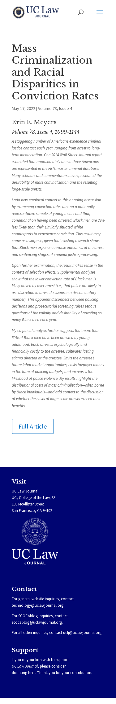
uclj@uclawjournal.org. (82, 632)
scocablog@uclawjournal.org (37, 622)
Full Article (33, 426)
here (31, 672)
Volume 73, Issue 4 (55, 108)
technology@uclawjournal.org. (38, 605)
